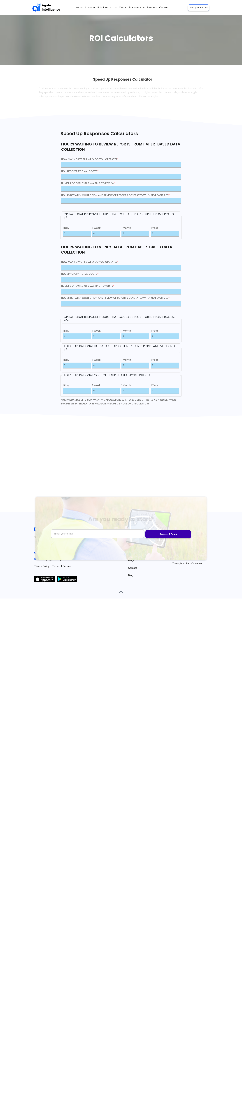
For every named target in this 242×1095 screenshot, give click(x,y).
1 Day (66, 228)
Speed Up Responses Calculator (184, 554)
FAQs (131, 560)
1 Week (96, 228)
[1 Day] (77, 234)
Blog (130, 575)
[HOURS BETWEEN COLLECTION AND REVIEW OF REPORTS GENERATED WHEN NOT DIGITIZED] (121, 201)
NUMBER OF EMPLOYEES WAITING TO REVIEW (88, 183)
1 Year (154, 228)
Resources (136, 7)
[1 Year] (165, 234)
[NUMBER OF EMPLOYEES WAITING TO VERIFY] (121, 292)
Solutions (104, 7)
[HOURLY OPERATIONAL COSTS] (121, 177)
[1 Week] (106, 234)
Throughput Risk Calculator (187, 563)
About (90, 7)
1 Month (126, 228)
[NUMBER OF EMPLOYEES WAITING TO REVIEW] (121, 189)
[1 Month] (135, 234)
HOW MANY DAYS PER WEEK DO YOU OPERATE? (89, 159)
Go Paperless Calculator (185, 538)
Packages (133, 553)
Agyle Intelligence (51, 7)
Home (78, 7)
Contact (163, 7)
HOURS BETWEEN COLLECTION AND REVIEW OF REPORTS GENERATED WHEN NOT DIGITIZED (115, 195)
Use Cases (120, 7)
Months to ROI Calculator (186, 545)
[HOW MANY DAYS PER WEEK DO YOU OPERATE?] (121, 165)
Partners (152, 7)
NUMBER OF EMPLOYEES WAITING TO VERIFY (87, 286)
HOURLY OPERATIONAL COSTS (79, 171)
